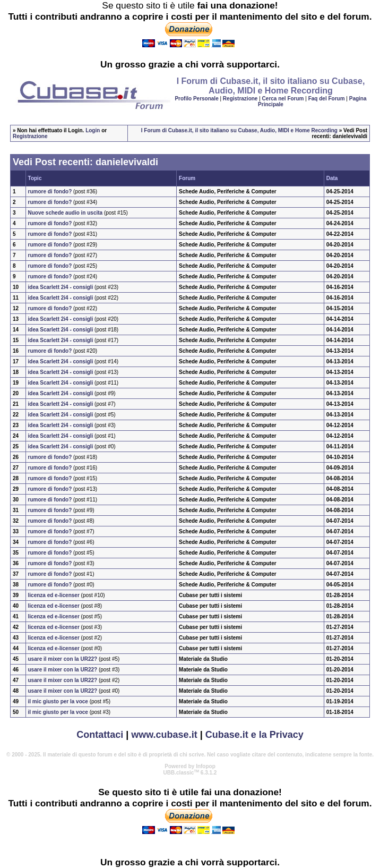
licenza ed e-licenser (54, 595)
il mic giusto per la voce (58, 701)
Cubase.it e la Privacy (254, 734)
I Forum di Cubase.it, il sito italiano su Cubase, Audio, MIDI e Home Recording (239, 130)
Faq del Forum (326, 98)
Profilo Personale (196, 98)
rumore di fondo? (50, 191)
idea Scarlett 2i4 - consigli (60, 287)
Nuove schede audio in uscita (65, 213)
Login (92, 130)
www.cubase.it (164, 734)
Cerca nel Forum (283, 98)
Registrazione (240, 98)
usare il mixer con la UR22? (63, 659)
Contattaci (99, 734)
